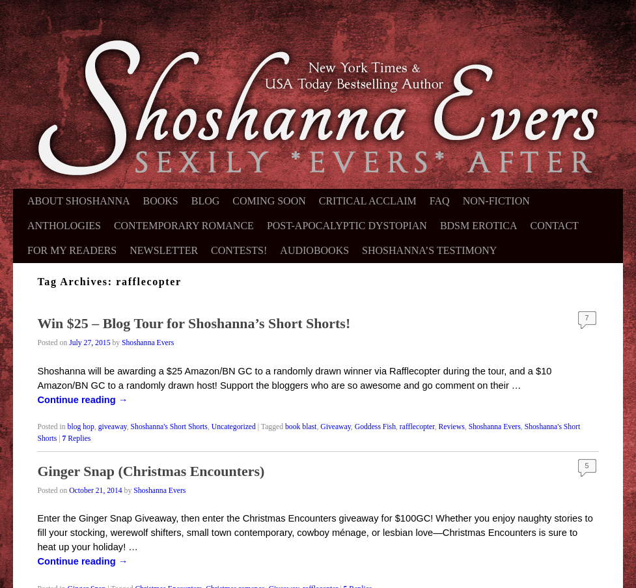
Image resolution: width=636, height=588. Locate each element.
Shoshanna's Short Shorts (169, 427)
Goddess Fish (375, 427)
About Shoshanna (78, 200)
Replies (76, 438)
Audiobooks (314, 250)
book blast (300, 427)
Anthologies (64, 225)
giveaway (112, 427)
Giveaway (335, 427)
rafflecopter (417, 427)
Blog (205, 200)
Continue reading (82, 400)
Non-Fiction (496, 200)
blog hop (81, 427)
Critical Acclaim (368, 200)
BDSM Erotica (479, 225)
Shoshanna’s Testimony (429, 250)
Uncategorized (234, 427)
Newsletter (164, 250)
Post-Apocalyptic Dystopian (347, 225)
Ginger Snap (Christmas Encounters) (150, 471)
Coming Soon (268, 200)
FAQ (440, 200)
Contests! (239, 250)
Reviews (452, 427)
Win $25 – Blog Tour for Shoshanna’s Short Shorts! (193, 323)
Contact (555, 225)
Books (160, 200)
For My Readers (72, 250)
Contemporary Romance (184, 225)
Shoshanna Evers (148, 343)
